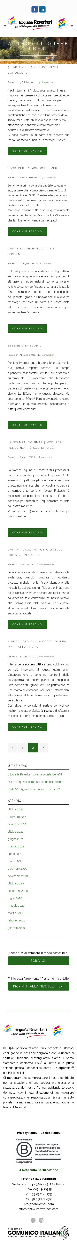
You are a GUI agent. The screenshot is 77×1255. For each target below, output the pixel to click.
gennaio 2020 (16, 927)
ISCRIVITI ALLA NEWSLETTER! (38, 986)
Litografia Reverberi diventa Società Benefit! (35, 774)
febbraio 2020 (16, 920)
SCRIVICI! (38, 960)
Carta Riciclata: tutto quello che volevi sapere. (35, 552)
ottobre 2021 (15, 831)
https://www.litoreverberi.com (38, 1209)
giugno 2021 (15, 839)
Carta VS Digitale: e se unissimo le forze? (34, 789)
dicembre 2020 (17, 868)
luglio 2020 (15, 898)
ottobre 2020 (16, 883)
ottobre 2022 (15, 809)
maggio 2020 (16, 905)
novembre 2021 (17, 824)
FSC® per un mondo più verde (35, 168)
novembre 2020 (18, 876)
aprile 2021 (15, 853)
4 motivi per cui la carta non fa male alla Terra (37, 644)
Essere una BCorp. (24, 345)
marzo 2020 (15, 913)
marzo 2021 (15, 861)
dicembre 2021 (17, 816)
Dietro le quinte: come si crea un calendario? (35, 781)
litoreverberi (47, 82)
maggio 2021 (16, 846)
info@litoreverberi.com (38, 1204)
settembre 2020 (18, 890)
